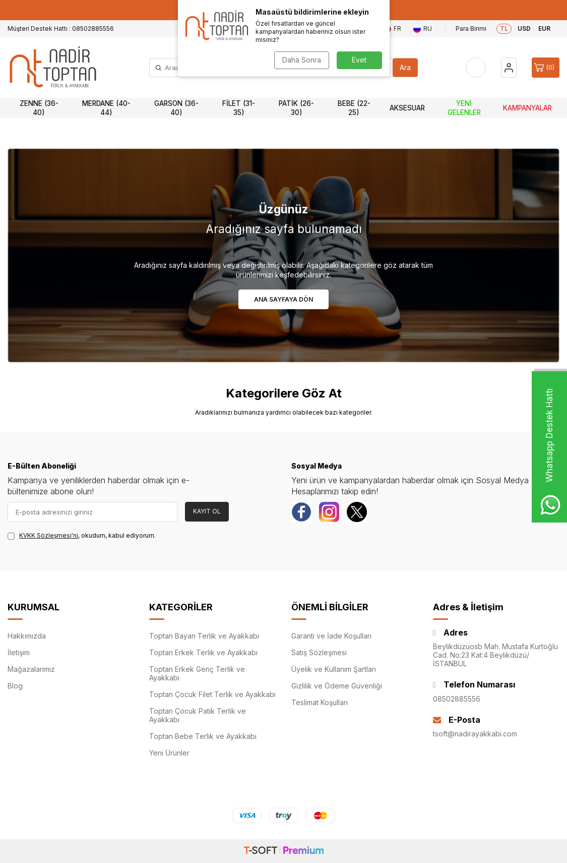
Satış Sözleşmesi (319, 652)
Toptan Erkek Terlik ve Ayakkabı (203, 652)
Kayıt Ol (207, 511)
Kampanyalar (527, 108)
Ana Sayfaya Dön (283, 299)
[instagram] (329, 512)
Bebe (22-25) (354, 108)
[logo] (53, 67)
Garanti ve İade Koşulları (331, 635)
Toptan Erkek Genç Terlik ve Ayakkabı (197, 673)
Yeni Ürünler (169, 753)
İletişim (19, 652)
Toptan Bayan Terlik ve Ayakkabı (204, 635)
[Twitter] (357, 512)
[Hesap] (509, 67)
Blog (15, 685)
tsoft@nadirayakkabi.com (475, 733)
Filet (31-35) (238, 108)
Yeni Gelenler (464, 108)
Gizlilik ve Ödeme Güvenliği (336, 685)
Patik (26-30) (296, 108)
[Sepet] (545, 67)
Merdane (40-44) (106, 108)
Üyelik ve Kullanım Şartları (333, 669)
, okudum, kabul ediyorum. (82, 536)
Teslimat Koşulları (319, 702)
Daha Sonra (301, 59)
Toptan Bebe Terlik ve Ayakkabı (203, 736)
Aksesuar (407, 108)
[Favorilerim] (476, 67)
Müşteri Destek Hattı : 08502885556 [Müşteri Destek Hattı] (61, 28)
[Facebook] (301, 512)
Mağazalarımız (31, 669)
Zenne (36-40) (39, 108)
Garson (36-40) (176, 108)
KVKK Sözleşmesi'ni (48, 535)
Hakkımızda (27, 635)
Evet (359, 59)
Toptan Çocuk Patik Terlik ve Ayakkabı (197, 715)
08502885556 (456, 699)
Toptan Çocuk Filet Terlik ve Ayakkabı (212, 694)
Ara (405, 67)
